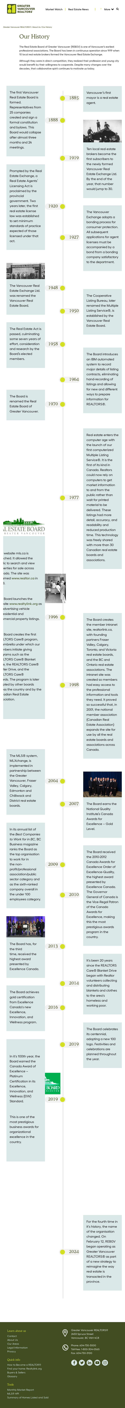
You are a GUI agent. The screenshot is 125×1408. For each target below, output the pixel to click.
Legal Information (17, 1347)
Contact (12, 1336)
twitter (82, 1363)
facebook (74, 1363)
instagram (105, 1363)
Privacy (11, 1351)
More (108, 9)
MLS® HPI (13, 1393)
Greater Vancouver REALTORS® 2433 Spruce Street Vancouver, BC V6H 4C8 (89, 1334)
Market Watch (54, 9)
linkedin (90, 1363)
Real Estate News (78, 9)
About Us (36, 27)
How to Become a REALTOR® (24, 1364)
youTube (97, 1363)
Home (21, 9)
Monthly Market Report (20, 1389)
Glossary (12, 1376)
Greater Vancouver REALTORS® (17, 27)
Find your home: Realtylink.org (24, 1368)
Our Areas (13, 1343)
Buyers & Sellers (16, 1372)
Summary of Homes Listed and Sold (28, 1397)
